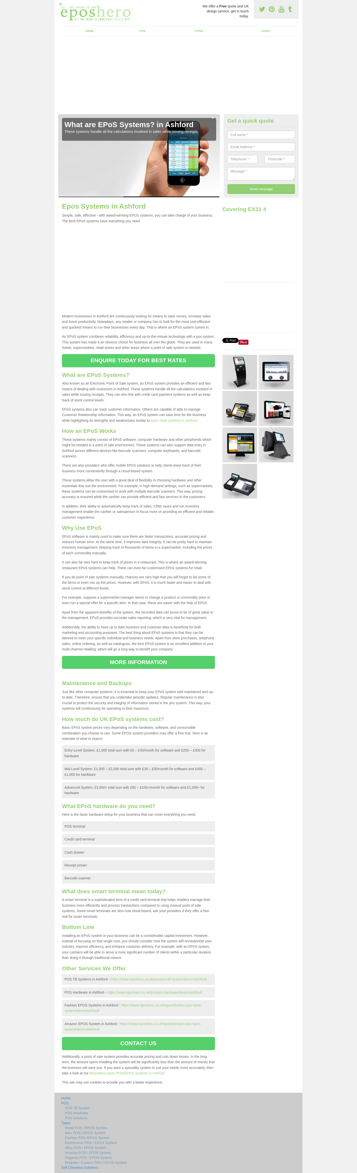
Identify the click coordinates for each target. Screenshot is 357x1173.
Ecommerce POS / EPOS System (91, 1143)
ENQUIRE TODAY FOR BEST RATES (138, 360)
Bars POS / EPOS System (85, 1133)
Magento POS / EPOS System (88, 1158)
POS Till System (77, 1108)
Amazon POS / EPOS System (88, 1153)
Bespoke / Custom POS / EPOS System (96, 1163)
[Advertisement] (178, 77)
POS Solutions (76, 1118)
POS (143, 30)
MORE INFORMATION (138, 662)
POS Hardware (76, 1113)
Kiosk (265, 30)
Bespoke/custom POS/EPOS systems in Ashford (126, 1073)
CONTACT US (138, 1043)
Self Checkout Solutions (79, 1168)
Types (198, 30)
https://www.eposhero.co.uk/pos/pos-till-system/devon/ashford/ (159, 979)
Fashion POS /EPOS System (87, 1138)
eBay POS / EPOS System (85, 1148)
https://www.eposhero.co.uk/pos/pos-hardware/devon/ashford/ (155, 992)
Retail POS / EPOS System (86, 1128)
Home (89, 30)
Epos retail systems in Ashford (174, 420)
